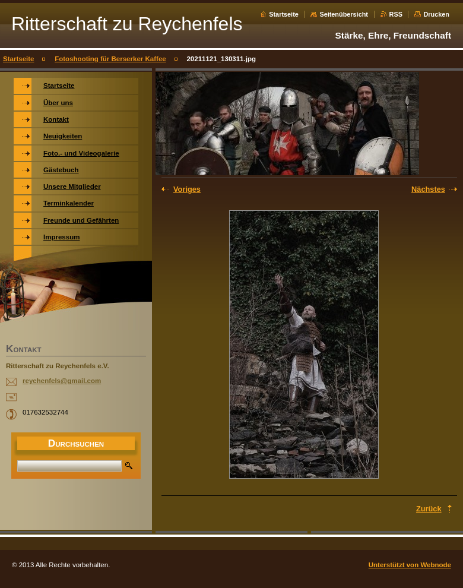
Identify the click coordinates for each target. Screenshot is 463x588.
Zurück (429, 508)
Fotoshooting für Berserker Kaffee (110, 58)
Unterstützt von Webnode (410, 564)
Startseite (284, 14)
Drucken (436, 14)
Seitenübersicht (343, 14)
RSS (395, 14)
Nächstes (428, 189)
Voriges (187, 189)
